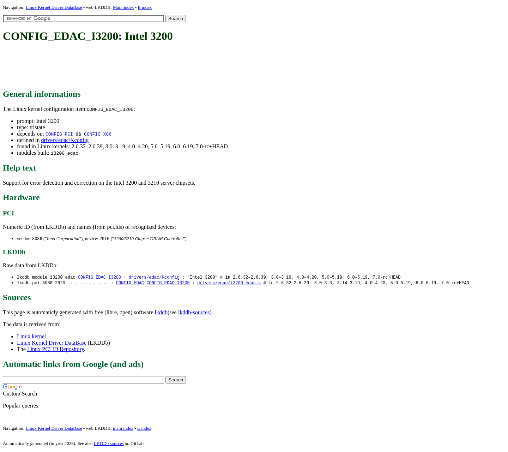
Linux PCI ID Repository (55, 350)
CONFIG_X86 (97, 134)
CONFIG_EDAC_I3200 (99, 278)
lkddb (161, 313)
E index (145, 7)
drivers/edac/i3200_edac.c (229, 284)
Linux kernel (31, 337)
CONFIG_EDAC (130, 284)
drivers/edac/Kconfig (65, 140)
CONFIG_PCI (59, 134)
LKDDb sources (109, 444)
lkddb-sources (194, 313)
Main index (123, 7)
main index (123, 429)
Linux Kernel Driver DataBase (54, 7)
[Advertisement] (131, 66)
